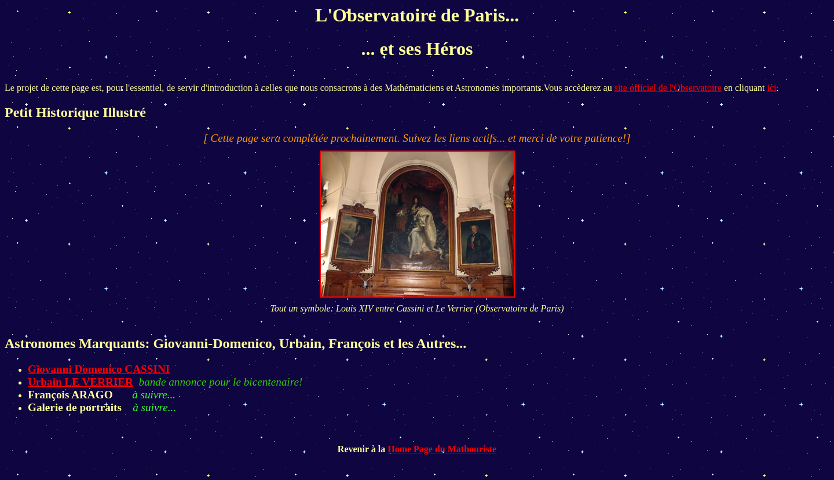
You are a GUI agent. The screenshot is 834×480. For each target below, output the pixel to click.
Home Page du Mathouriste (441, 449)
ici (772, 88)
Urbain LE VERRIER (80, 382)
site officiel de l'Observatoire (668, 88)
